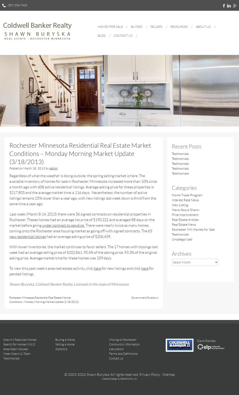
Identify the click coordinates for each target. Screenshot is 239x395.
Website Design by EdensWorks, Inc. (119, 378)
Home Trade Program (187, 195)
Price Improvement (185, 215)
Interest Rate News (185, 200)
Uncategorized (182, 239)
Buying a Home (65, 339)
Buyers (136, 27)
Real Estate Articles (185, 220)
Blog (102, 35)
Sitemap (169, 375)
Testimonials (180, 154)
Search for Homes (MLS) (19, 344)
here (97, 268)
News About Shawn (185, 210)
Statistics (61, 349)
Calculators (116, 349)
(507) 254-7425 (17, 5)
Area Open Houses (15, 349)
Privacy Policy (149, 375)
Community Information (124, 344)
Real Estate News (184, 224)
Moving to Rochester (123, 339)
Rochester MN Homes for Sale (193, 229)
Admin (53, 168)
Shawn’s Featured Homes (20, 339)
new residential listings (27, 237)
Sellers (156, 27)
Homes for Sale (110, 27)
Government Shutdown (144, 297)
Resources (179, 27)
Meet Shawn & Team (16, 354)
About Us (203, 27)
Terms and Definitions (123, 354)
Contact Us (123, 35)
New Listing (180, 205)
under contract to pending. (63, 225)
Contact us (116, 358)
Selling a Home (65, 344)
